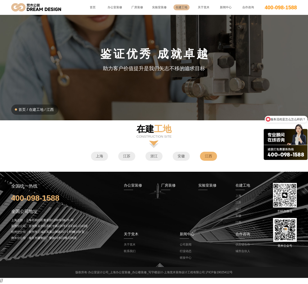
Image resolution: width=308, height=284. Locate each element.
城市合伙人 (243, 251)
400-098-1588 (281, 7)
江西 (50, 109)
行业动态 (185, 251)
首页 (22, 109)
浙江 (154, 156)
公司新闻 (185, 244)
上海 (99, 156)
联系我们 (130, 251)
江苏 (126, 156)
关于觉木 (130, 244)
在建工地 (36, 109)
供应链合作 (243, 244)
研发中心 (185, 257)
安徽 (181, 156)
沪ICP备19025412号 (219, 272)
